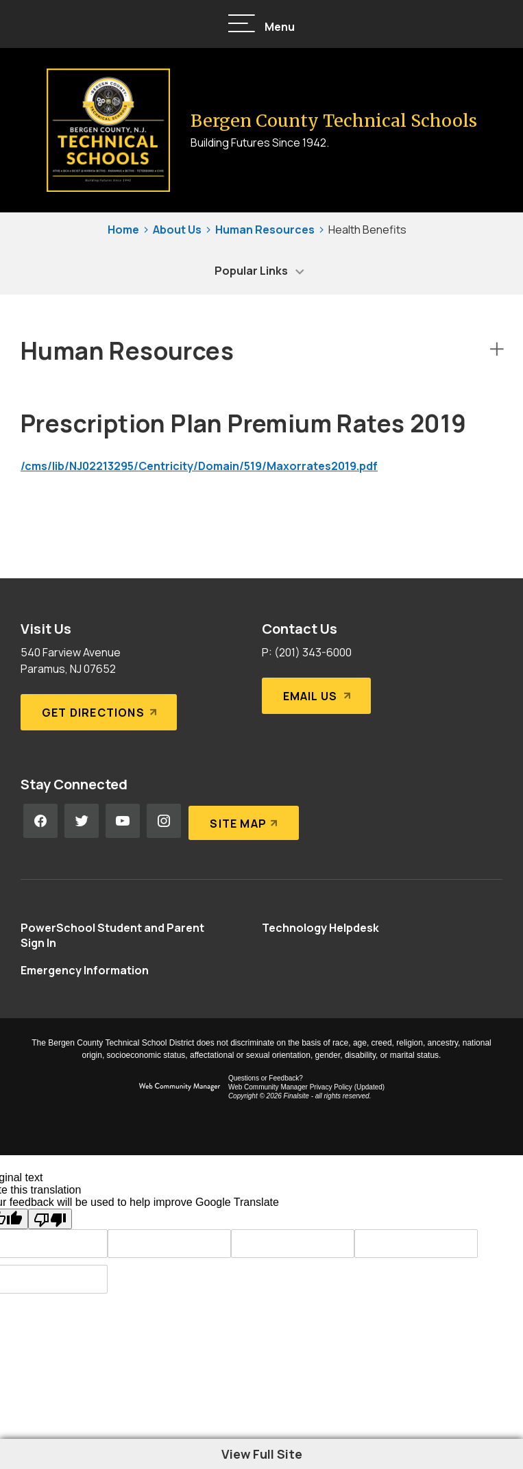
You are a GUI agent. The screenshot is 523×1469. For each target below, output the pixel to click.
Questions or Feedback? (265, 1078)
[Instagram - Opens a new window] (164, 821)
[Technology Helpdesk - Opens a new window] (320, 927)
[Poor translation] (50, 1219)
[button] (261, 24)
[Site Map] (243, 821)
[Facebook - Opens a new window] (40, 821)
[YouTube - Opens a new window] (123, 821)
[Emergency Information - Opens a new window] (85, 970)
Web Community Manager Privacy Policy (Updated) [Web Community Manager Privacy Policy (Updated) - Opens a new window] (306, 1087)
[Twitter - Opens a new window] (81, 821)
